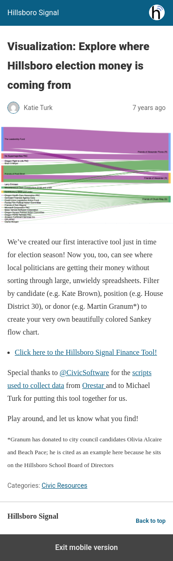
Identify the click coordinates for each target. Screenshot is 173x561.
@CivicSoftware (84, 372)
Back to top (151, 520)
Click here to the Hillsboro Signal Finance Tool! (86, 352)
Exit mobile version (86, 547)
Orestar (94, 385)
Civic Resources (64, 485)
